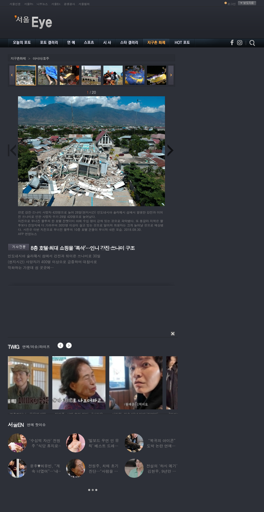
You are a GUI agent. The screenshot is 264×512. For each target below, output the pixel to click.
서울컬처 (84, 4)
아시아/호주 (41, 58)
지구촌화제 (18, 58)
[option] (34, 382)
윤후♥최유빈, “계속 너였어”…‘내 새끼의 (45, 471)
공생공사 (69, 4)
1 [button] (89, 490)
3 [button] (96, 490)
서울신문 (15, 4)
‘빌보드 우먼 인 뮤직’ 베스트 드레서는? (103, 446)
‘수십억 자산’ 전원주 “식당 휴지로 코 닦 (44, 446)
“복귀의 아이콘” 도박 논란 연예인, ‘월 (162, 446)
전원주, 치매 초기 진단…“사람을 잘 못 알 (103, 471)
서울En (55, 4)
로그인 (232, 4)
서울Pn (28, 4)
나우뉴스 (42, 4)
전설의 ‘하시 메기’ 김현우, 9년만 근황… (161, 471)
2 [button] (93, 490)
